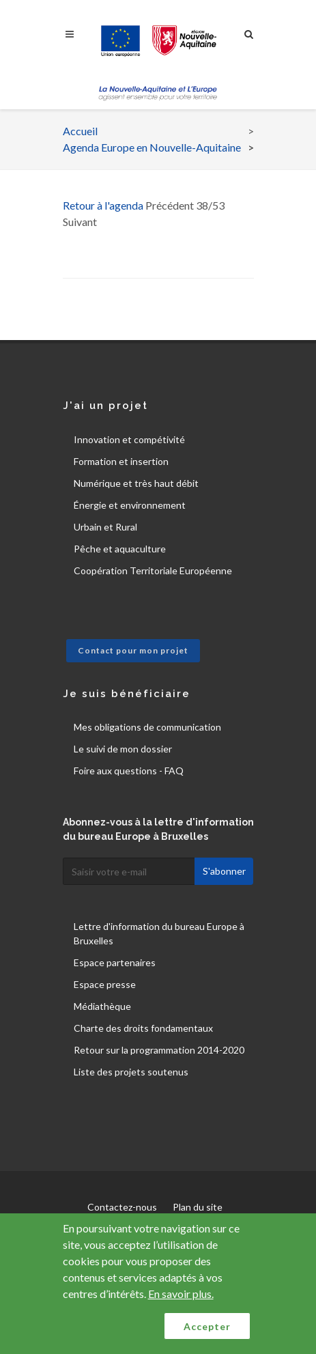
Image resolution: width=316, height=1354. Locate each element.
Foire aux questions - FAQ (129, 770)
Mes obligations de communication (147, 727)
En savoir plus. (181, 1293)
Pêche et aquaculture (120, 548)
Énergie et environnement (130, 505)
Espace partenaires (115, 962)
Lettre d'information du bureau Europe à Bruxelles (159, 933)
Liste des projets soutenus (131, 1071)
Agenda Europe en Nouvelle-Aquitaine (152, 147)
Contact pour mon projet (133, 650)
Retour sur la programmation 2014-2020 (159, 1050)
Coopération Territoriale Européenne (153, 570)
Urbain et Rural (105, 527)
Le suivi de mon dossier (123, 748)
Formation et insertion (121, 461)
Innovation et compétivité (129, 439)
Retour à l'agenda (103, 205)
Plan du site (197, 1207)
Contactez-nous (122, 1207)
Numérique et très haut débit (136, 483)
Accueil (80, 130)
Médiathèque (102, 1006)
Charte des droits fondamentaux (143, 1028)
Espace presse (105, 984)
